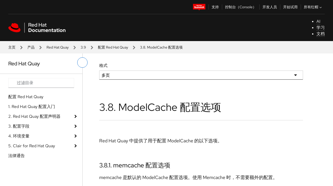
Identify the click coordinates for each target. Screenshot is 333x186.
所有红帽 (313, 7)
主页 (12, 47)
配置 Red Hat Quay (113, 47)
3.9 (83, 47)
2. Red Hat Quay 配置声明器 (34, 116)
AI (318, 21)
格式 (103, 65)
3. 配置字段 (18, 126)
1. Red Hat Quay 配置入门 (31, 106)
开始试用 (290, 7)
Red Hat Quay (58, 47)
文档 (320, 33)
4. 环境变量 (18, 136)
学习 (320, 27)
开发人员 (269, 7)
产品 (31, 47)
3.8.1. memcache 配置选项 (134, 165)
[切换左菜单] (82, 62)
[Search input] (41, 83)
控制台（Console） (240, 7)
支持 (215, 7)
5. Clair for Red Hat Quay (31, 146)
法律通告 (16, 155)
